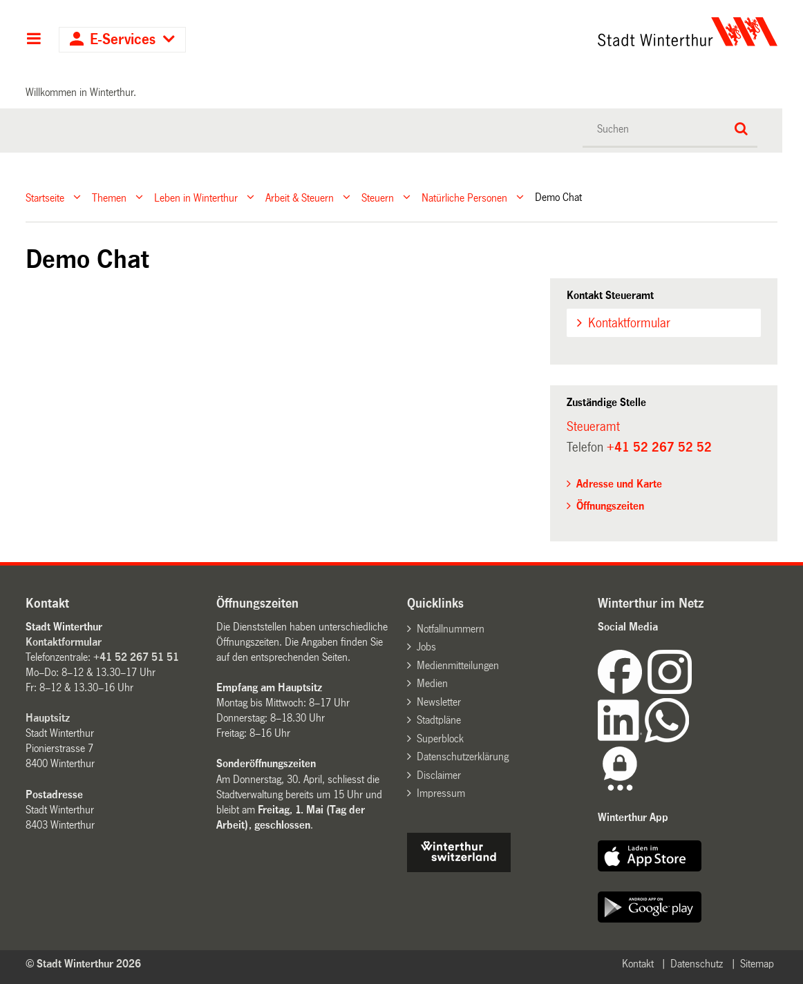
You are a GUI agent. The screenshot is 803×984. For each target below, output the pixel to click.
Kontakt (638, 963)
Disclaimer (439, 775)
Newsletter (439, 702)
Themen (109, 197)
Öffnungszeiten (610, 506)
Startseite (45, 197)
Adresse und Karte (619, 484)
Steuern (377, 197)
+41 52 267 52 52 (659, 447)
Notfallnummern (450, 629)
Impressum (441, 793)
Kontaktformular (629, 323)
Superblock (440, 738)
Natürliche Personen (464, 197)
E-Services (123, 40)
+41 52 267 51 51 (136, 657)
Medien (432, 683)
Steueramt (593, 427)
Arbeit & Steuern (299, 197)
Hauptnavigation (33, 40)
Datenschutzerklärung (463, 756)
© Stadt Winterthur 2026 (83, 963)
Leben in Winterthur (196, 197)
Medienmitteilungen (458, 665)
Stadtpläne (439, 720)
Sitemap (757, 963)
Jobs (426, 647)
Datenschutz (696, 963)
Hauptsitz (48, 718)
